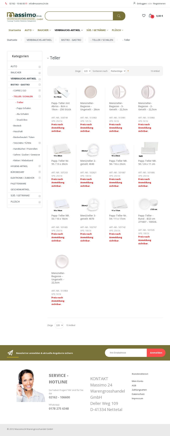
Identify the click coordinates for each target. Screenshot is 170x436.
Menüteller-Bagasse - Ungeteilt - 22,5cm (58, 277)
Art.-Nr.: (55, 117)
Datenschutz (138, 394)
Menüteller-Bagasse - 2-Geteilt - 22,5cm (147, 106)
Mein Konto (137, 381)
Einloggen (142, 3)
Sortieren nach (100, 70)
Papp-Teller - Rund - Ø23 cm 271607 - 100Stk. (147, 218)
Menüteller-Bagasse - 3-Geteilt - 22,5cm (118, 106)
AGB (134, 385)
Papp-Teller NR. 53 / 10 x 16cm (60, 217)
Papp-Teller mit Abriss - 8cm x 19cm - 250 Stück (61, 106)
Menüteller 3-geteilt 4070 (88, 217)
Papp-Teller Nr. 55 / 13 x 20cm (60, 162)
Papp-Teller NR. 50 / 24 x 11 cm (147, 162)
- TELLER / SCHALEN (102, 39)
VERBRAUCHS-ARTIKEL (39, 39)
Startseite (12, 39)
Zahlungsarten (139, 389)
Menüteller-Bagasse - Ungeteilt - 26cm (90, 106)
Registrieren (159, 3)
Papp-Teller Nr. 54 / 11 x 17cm (118, 217)
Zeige (78, 70)
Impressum (137, 398)
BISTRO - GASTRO (71, 39)
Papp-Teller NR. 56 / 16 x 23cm (118, 162)
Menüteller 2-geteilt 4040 (88, 162)
